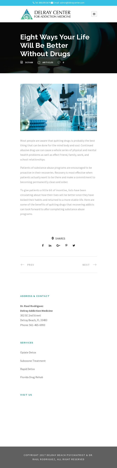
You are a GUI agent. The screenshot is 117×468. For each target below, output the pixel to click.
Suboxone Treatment (33, 360)
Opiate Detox (28, 352)
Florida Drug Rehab (31, 377)
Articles (48, 62)
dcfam (29, 62)
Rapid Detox (27, 369)
